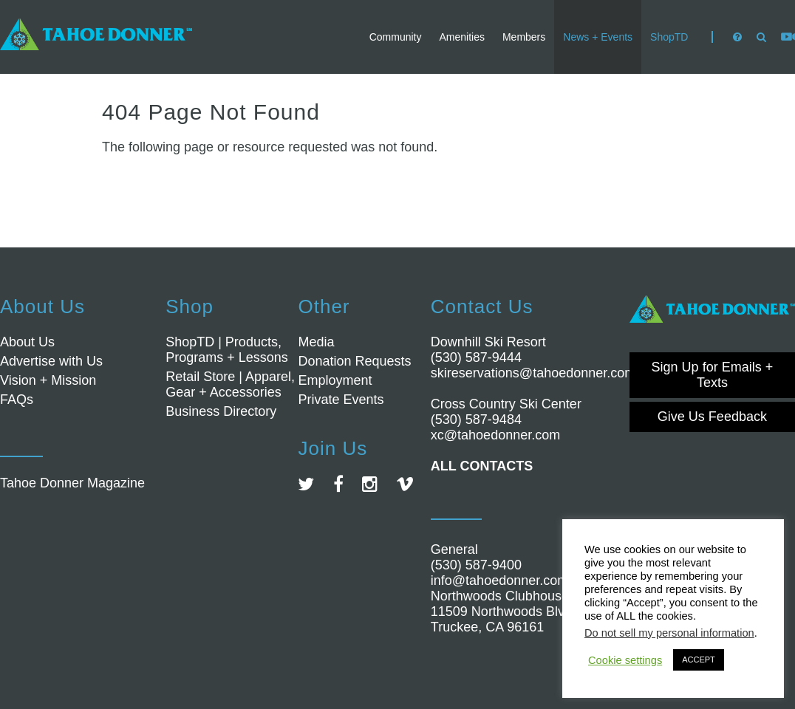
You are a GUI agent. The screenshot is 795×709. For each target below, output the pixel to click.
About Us (27, 342)
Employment (335, 380)
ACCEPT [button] (698, 659)
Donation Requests (354, 361)
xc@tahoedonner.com (495, 435)
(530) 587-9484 (476, 419)
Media (316, 342)
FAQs (16, 399)
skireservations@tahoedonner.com (533, 373)
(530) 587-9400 (476, 565)
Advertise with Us (51, 361)
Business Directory (221, 411)
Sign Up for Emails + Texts (713, 375)
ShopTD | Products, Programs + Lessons (227, 350)
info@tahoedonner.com (499, 580)
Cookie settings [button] (625, 660)
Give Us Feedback (712, 416)
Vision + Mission (48, 380)
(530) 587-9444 (476, 357)
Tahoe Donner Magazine (72, 483)
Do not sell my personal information (669, 633)
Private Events (340, 399)
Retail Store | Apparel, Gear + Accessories (230, 384)
